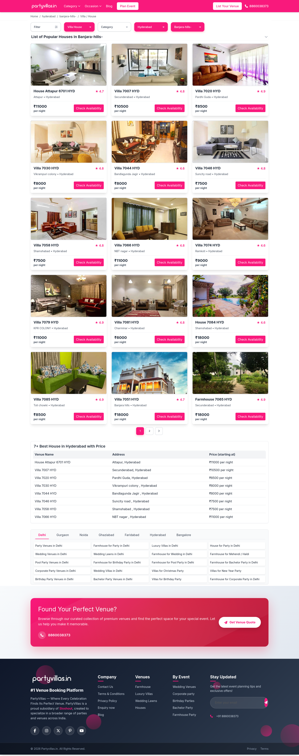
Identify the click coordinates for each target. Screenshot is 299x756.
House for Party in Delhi (225, 546)
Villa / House (88, 16)
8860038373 (256, 6)
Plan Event (127, 6)
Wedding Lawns (143, 701)
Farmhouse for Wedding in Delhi (172, 554)
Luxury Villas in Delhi (165, 546)
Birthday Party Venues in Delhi (54, 579)
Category (72, 6)
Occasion (93, 6)
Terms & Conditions (110, 694)
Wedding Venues (179, 687)
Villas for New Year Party (225, 571)
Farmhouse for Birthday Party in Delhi (117, 563)
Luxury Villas (141, 694)
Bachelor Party (178, 708)
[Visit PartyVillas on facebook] (35, 731)
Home (34, 16)
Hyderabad (151, 27)
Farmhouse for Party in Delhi (111, 546)
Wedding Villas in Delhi (108, 571)
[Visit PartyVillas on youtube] (85, 731)
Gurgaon (62, 535)
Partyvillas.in (49, 750)
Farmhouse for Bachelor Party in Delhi (234, 563)
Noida (84, 535)
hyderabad (48, 16)
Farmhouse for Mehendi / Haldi (229, 554)
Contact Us (105, 687)
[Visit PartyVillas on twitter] (60, 731)
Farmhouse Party (180, 715)
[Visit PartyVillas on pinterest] (72, 731)
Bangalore (183, 535)
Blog (109, 6)
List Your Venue (227, 6)
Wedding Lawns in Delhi (109, 554)
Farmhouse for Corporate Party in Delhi (235, 579)
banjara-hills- (67, 16)
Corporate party (179, 694)
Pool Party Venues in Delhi (51, 563)
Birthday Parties (179, 701)
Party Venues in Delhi (48, 546)
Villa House (79, 27)
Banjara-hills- (187, 27)
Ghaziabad (106, 535)
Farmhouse (140, 687)
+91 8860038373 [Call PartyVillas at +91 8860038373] (221, 716)
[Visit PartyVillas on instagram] (47, 731)
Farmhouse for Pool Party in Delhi (173, 563)
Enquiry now (105, 708)
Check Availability (88, 108)
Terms (264, 750)
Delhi (42, 535)
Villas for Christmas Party (168, 571)
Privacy (251, 750)
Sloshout (65, 709)
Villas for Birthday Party (166, 579)
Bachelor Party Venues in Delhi (113, 579)
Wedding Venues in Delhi (51, 554)
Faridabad (132, 535)
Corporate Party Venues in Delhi (55, 571)
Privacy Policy (106, 701)
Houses (138, 708)
